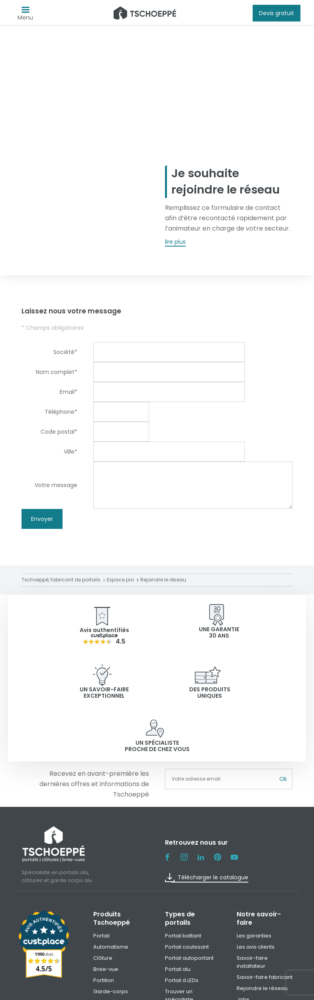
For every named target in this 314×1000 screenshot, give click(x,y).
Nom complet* (56, 372)
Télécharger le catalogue (206, 824)
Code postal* (59, 432)
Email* (68, 392)
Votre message (56, 485)
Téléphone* (61, 412)
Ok (283, 726)
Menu (25, 15)
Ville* (70, 452)
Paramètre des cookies (245, 991)
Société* (65, 352)
